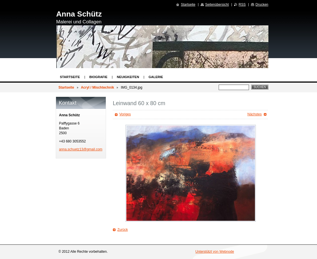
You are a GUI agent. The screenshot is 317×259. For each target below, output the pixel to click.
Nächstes (254, 114)
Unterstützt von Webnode (215, 252)
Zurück (122, 230)
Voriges (125, 114)
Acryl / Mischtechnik (97, 87)
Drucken (262, 5)
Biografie (98, 77)
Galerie (156, 77)
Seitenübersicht (217, 5)
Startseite (70, 77)
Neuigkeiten (128, 77)
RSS (242, 5)
